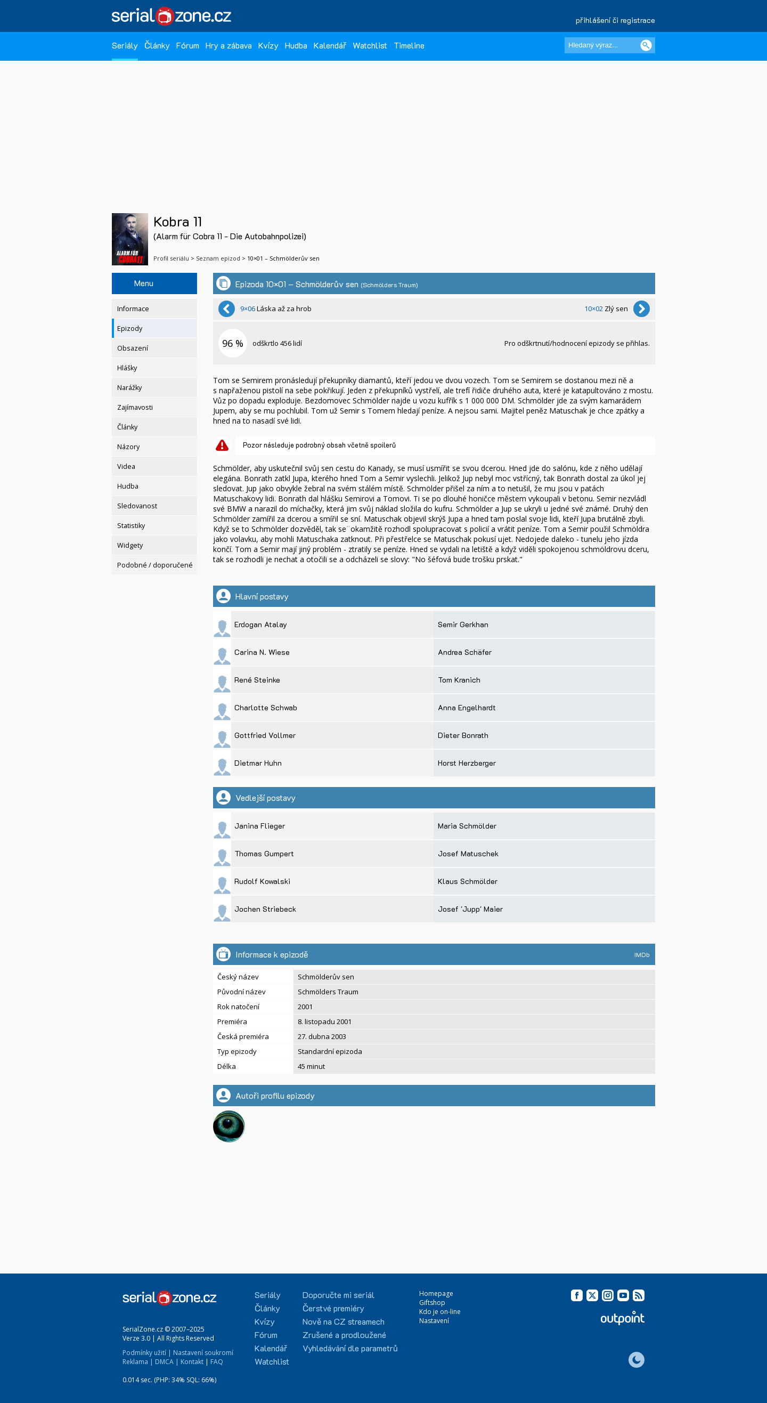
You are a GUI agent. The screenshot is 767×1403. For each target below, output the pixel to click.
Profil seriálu (171, 258)
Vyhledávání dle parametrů (350, 1347)
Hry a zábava (229, 45)
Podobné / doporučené (155, 565)
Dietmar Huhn (258, 763)
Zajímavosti (135, 407)
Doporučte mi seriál (338, 1294)
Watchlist (370, 45)
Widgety (130, 545)
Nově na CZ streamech (344, 1321)
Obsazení (132, 348)
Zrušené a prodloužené (344, 1334)
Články (157, 45)
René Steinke (257, 680)
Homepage (436, 1293)
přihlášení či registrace (615, 20)
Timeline (409, 45)
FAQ (216, 1361)
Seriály (125, 45)
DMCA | (167, 1361)
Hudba (296, 45)
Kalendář (330, 45)
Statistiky (131, 525)
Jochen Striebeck (265, 909)
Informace (133, 308)
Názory (128, 446)
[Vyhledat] (646, 45)
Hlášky (127, 367)
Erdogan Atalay (260, 624)
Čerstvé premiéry (333, 1307)
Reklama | (138, 1361)
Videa (126, 466)
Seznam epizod (218, 258)
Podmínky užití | (147, 1352)
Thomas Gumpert (264, 853)
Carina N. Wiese (262, 652)
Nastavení (434, 1320)
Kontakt (192, 1361)
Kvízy (268, 45)
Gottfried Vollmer (265, 735)
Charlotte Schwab (265, 707)
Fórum (187, 45)
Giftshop (432, 1302)
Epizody (129, 328)
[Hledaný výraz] (610, 45)
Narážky (129, 387)
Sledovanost (137, 505)
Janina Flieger (259, 826)
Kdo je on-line (440, 1311)
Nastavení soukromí (203, 1352)
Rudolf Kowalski (262, 881)
